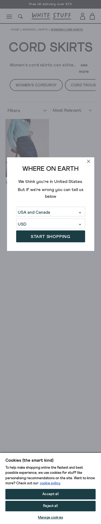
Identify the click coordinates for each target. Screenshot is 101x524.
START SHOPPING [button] (50, 236)
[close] (88, 161)
